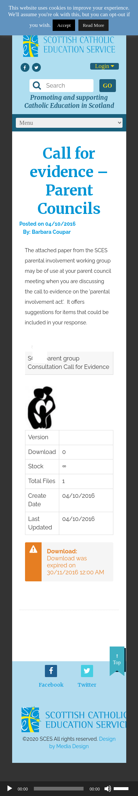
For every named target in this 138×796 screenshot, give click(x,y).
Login (104, 66)
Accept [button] (64, 25)
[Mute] (108, 788)
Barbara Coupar (51, 232)
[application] (36, 344)
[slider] (37, 341)
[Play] (9, 788)
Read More (93, 25)
